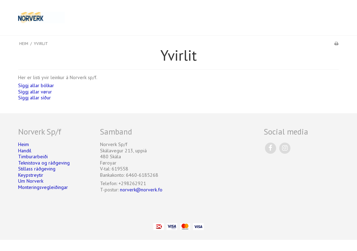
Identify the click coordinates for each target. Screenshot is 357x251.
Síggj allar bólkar (36, 85)
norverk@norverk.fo (141, 190)
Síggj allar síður (34, 97)
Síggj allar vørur (35, 92)
